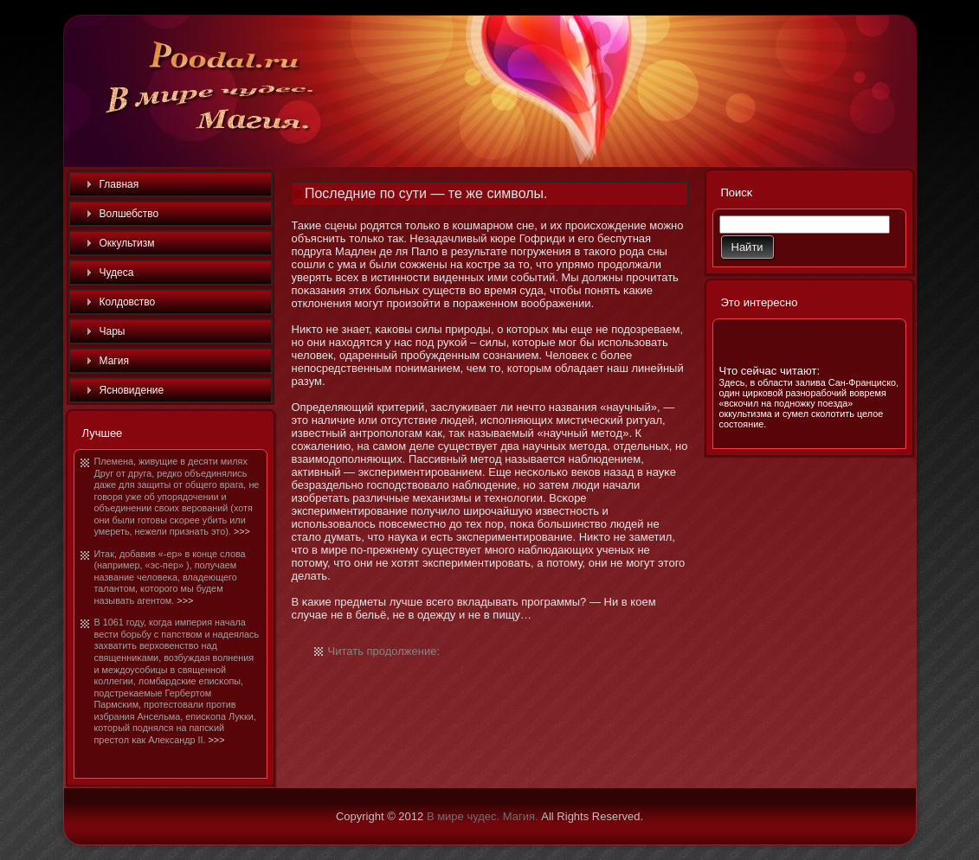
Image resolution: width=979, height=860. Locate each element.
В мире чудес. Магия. (482, 816)
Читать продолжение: (384, 651)
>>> (242, 531)
